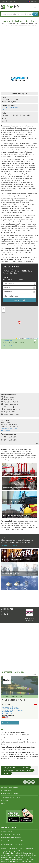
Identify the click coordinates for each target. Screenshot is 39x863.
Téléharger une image (9, 545)
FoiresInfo (10, 7)
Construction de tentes (10, 707)
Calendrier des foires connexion (11, 837)
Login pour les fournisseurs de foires (12, 844)
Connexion (4, 1)
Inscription (12, 1)
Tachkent (6, 773)
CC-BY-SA (36, 338)
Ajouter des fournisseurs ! (10, 723)
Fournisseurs (5, 800)
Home (4, 767)
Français (34, 1)
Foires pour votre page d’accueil (11, 834)
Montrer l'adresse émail (10, 107)
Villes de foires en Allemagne (10, 794)
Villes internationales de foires (10, 797)
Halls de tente (7, 712)
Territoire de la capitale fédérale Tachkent (17, 770)
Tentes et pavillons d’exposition (13, 710)
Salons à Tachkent (9, 346)
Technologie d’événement (11, 709)
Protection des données (8, 828)
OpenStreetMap (27, 338)
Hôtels (3, 803)
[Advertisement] (19, 49)
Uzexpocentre (7, 341)
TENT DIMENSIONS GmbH (14, 700)
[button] (19, 322)
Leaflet (17, 338)
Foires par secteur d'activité (9, 787)
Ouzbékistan (24, 767)
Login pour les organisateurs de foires (13, 841)
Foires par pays (6, 790)
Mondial (13, 767)
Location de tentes (8, 713)
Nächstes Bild (36, 685)
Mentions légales (6, 831)
